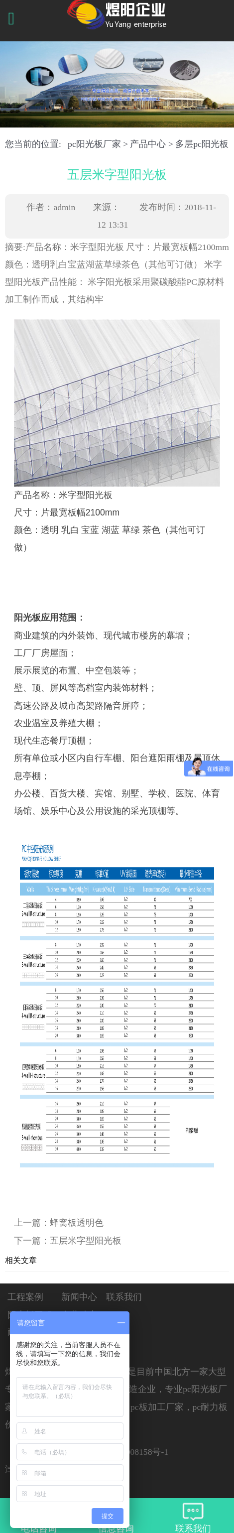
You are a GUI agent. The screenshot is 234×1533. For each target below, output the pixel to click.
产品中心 (148, 144)
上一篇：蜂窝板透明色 (59, 1223)
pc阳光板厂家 (94, 144)
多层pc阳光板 (202, 144)
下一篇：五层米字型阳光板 (67, 1241)
